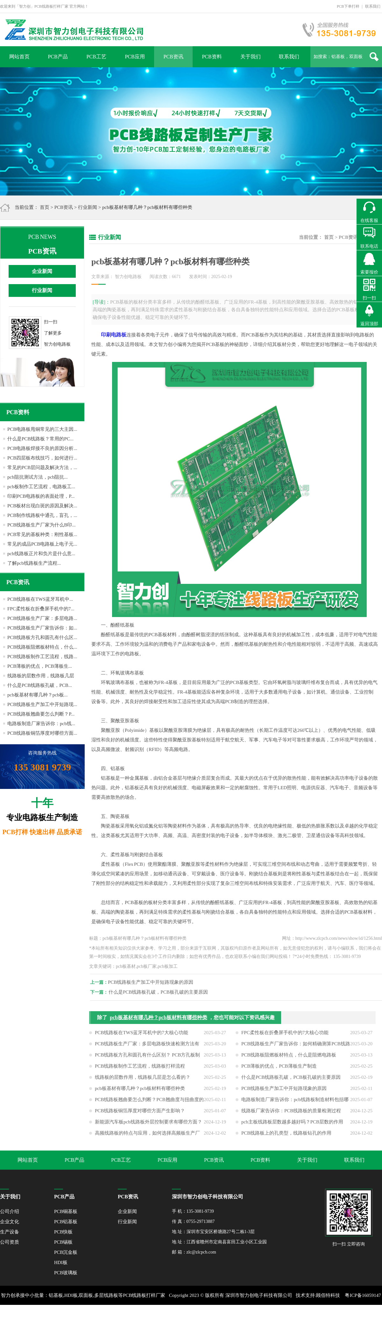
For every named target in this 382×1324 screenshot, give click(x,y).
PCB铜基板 (65, 1211)
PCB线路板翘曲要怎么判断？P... (40, 714)
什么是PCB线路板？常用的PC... (40, 438)
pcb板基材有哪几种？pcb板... (37, 694)
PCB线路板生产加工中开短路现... (42, 704)
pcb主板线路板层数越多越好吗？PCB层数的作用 (292, 1125)
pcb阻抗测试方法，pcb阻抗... (37, 477)
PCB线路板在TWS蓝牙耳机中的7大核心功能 (141, 1035)
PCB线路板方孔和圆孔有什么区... (42, 637)
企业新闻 (42, 271)
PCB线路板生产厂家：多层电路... (42, 618)
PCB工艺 (96, 56)
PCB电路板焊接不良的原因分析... (42, 448)
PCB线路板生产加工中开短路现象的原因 (153, 982)
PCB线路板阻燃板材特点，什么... (42, 647)
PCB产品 (57, 56)
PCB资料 (212, 56)
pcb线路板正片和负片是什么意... (41, 553)
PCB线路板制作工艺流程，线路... (42, 656)
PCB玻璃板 (65, 1272)
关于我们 (250, 56)
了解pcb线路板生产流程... (34, 563)
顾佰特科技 (328, 1295)
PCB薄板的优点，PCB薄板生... (39, 666)
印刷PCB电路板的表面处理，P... (40, 496)
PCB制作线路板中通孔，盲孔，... (42, 515)
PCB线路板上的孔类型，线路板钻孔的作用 (286, 1136)
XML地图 (184, 1314)
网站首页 (19, 56)
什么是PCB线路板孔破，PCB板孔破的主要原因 (161, 992)
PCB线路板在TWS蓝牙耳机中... (40, 599)
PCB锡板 (63, 1242)
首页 (44, 207)
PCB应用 (135, 56)
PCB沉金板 (65, 1252)
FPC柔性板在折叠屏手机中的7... (40, 608)
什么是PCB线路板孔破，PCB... (39, 685)
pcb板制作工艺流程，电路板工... (41, 486)
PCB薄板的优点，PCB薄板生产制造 (279, 1069)
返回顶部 (369, 323)
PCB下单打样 (348, 6)
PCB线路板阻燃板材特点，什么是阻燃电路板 (288, 1058)
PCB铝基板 (65, 1221)
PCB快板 (63, 1231)
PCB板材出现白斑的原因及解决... (42, 505)
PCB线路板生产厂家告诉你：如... (42, 627)
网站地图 (204, 1314)
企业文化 (9, 1221)
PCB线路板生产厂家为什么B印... (41, 524)
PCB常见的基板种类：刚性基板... (42, 534)
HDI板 (60, 1262)
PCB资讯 (173, 56)
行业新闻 (87, 207)
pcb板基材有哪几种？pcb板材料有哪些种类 (158, 1020)
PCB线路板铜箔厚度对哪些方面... (42, 733)
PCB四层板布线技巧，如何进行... (42, 457)
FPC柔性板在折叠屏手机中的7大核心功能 (285, 1035)
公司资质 (9, 1242)
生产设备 (9, 1231)
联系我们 (372, 6)
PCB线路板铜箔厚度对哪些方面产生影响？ (140, 1113)
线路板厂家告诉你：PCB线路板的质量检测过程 (291, 1113)
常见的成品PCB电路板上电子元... (42, 544)
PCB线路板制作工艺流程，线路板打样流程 (140, 1069)
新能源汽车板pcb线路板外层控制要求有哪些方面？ (148, 1125)
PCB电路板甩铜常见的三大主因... (42, 429)
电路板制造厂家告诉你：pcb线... (41, 723)
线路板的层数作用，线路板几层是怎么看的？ (142, 1080)
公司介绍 (9, 1211)
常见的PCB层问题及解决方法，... (42, 467)
